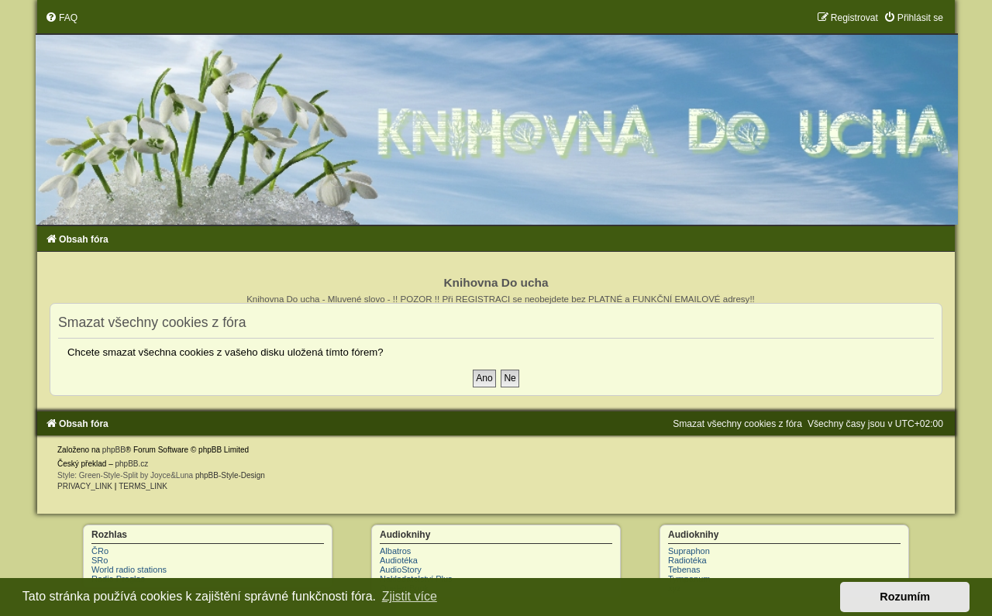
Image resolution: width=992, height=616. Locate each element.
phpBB (114, 450)
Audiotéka (399, 560)
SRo (99, 560)
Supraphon (689, 551)
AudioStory (401, 569)
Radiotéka (687, 560)
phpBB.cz (131, 463)
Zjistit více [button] (409, 596)
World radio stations (129, 569)
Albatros (395, 551)
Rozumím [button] (905, 596)
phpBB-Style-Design (230, 475)
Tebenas (684, 569)
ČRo (99, 551)
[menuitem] (61, 17)
